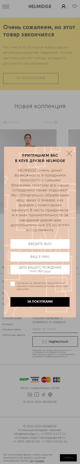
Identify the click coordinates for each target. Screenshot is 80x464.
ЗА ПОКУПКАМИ (40, 302)
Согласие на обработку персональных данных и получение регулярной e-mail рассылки (42, 286)
